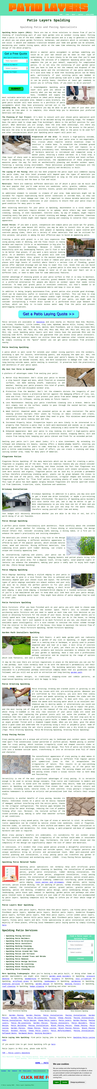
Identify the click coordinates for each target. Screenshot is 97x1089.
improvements (16, 976)
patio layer (86, 60)
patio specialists (39, 867)
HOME (61, 14)
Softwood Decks (9, 1033)
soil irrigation (83, 979)
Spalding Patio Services (20, 930)
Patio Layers (65, 1020)
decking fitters (73, 984)
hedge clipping (37, 986)
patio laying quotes (65, 923)
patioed (30, 130)
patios (34, 65)
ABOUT (74, 14)
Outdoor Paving (18, 1031)
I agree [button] (57, 1082)
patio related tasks (12, 895)
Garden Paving (16, 1015)
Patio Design (30, 1020)
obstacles (6, 127)
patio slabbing (43, 880)
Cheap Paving (64, 1018)
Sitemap (3, 1071)
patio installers (85, 335)
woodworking (30, 979)
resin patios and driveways (49, 882)
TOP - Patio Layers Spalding (16, 1053)
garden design (42, 984)
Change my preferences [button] (77, 1082)
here (4, 925)
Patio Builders (79, 1023)
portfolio (50, 103)
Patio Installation (53, 1015)
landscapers (50, 981)
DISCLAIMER (90, 14)
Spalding (40, 322)
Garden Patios (40, 1023)
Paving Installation (75, 1015)
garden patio (88, 65)
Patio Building (18, 1026)
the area (55, 125)
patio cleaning (41, 869)
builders (56, 979)
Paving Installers (59, 1023)
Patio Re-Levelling (37, 1018)
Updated (14, 1071)
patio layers (35, 332)
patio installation (75, 920)
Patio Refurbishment (61, 1031)
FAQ (20, 1071)
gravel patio (35, 285)
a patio (10, 38)
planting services (11, 984)
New (9, 1071)
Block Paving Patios (61, 1026)
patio (62, 87)
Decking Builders (43, 1033)
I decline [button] (64, 1082)
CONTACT (81, 14)
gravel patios (66, 887)
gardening (76, 981)
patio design (55, 97)
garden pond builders (60, 976)
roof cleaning (8, 986)
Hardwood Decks (26, 1033)
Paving (52, 1018)
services (72, 986)
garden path (76, 672)
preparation (84, 177)
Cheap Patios (34, 1028)
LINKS (67, 14)
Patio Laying (49, 1028)
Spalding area (9, 108)
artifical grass (21, 981)
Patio (4, 322)
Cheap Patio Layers (47, 1020)
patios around (19, 885)
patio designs (22, 850)
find (9, 910)
